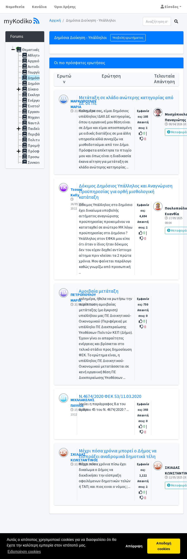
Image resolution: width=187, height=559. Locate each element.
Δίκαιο (30, 89)
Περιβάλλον (34, 134)
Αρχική (55, 20)
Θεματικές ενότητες (35, 49)
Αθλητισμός (34, 55)
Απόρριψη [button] (134, 546)
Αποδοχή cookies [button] (163, 546)
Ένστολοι (33, 106)
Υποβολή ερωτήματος (127, 37)
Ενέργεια (32, 100)
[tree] (25, 105)
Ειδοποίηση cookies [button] (24, 552)
